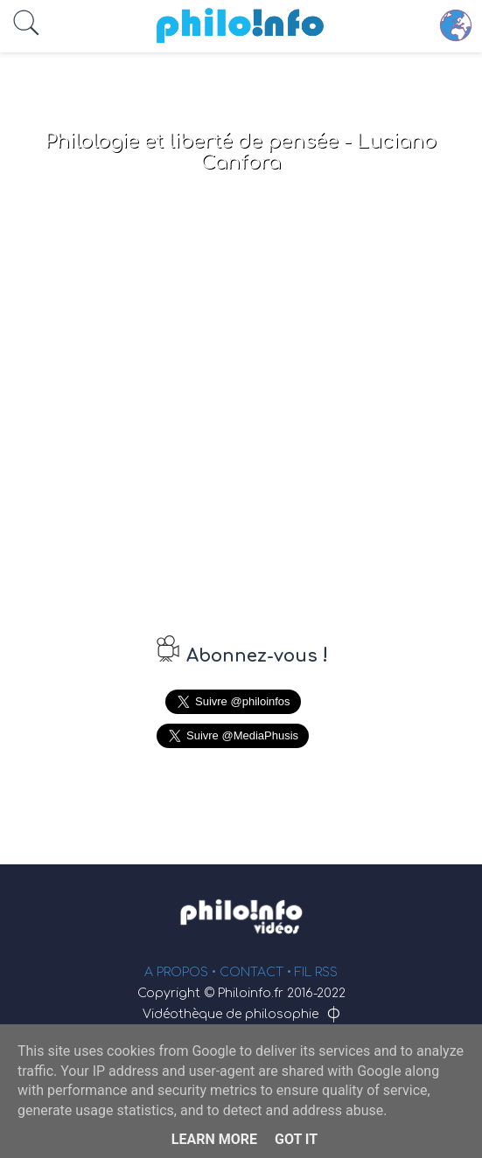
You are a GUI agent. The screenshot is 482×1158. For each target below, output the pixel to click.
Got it (296, 1139)
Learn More (214, 1139)
